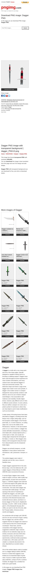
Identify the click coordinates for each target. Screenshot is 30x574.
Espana (12, 2)
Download (7, 234)
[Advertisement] (15, 45)
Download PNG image (9, 89)
